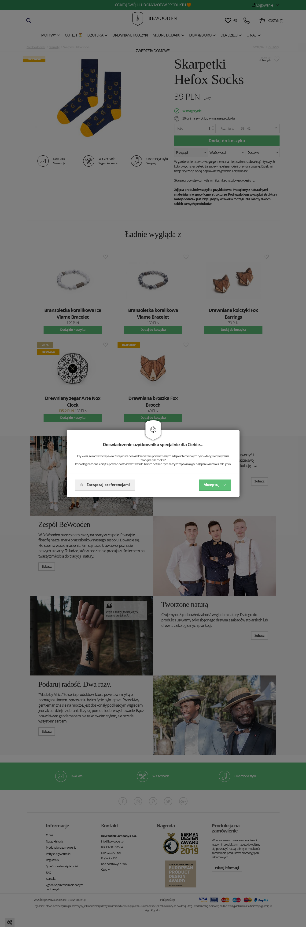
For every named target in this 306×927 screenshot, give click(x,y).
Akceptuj (215, 484)
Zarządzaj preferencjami (105, 484)
